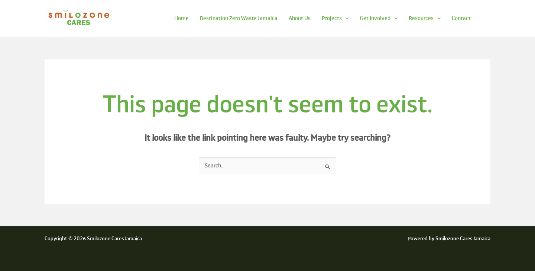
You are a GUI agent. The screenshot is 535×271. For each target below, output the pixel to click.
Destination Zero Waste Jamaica (239, 18)
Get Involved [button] (379, 18)
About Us (300, 18)
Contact (461, 18)
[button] (345, 18)
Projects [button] (335, 18)
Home (181, 18)
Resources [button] (425, 18)
